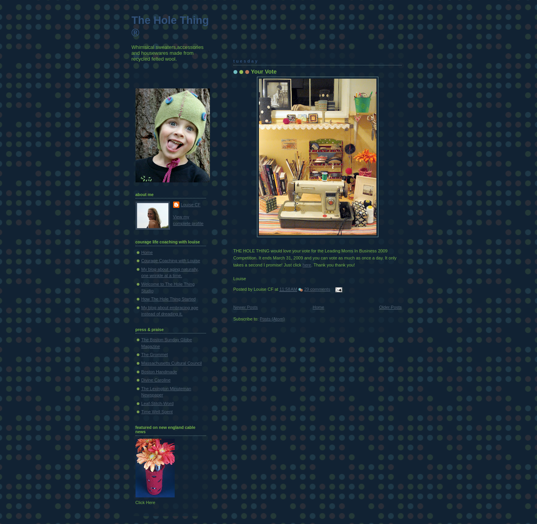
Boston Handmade (159, 371)
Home (318, 307)
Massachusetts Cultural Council (171, 363)
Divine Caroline (156, 380)
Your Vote (264, 71)
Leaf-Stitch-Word (157, 403)
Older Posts (390, 307)
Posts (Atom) (272, 319)
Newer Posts (245, 307)
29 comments (317, 289)
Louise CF (191, 204)
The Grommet (154, 354)
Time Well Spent (157, 411)
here (306, 265)
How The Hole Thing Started (168, 299)
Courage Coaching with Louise (170, 260)
